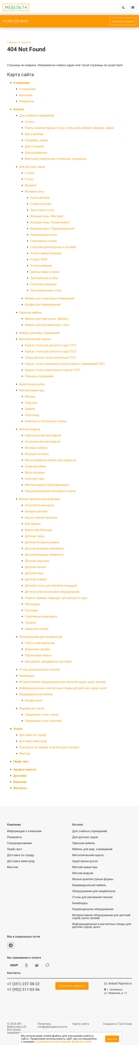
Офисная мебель (30, 312)
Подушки (31, 402)
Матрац (30, 396)
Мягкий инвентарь (32, 390)
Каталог (18, 109)
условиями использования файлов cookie (63, 1041)
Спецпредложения (19, 843)
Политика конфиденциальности (52, 1025)
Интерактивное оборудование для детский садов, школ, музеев (62, 682)
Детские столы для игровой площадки (51, 585)
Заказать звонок (72, 986)
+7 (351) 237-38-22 (15, 21)
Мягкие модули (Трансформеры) (47, 485)
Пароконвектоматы (38, 655)
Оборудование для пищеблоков (40, 637)
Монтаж (24, 753)
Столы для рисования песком (39, 669)
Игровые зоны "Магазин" (47, 216)
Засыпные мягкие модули (42, 441)
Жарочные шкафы (37, 649)
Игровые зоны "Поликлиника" (50, 222)
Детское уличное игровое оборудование (52, 591)
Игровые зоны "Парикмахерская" (52, 228)
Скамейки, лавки (36, 140)
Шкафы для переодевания (43, 304)
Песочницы (32, 604)
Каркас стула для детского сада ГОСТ (51, 345)
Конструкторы (34, 478)
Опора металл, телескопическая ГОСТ (50, 357)
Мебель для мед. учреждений (39, 333)
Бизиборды (27, 675)
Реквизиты (26, 101)
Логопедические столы (46, 290)
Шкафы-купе (33, 700)
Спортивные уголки (43, 241)
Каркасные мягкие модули (43, 435)
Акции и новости (24, 769)
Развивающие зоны (43, 234)
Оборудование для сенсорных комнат (50, 491)
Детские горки (34, 536)
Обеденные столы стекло (42, 714)
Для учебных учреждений (36, 115)
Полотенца (32, 415)
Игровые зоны (34, 191)
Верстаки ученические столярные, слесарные (55, 159)
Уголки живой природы (46, 253)
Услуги (17, 729)
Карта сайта (81, 1024)
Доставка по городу (32, 735)
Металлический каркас (35, 339)
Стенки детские (40, 204)
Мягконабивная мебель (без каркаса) (50, 460)
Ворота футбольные (38, 530)
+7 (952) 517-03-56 (23, 989)
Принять (112, 1039)
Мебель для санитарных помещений (49, 298)
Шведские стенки (36, 629)
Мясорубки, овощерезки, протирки (48, 661)
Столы (29, 179)
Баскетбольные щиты (39, 505)
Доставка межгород (33, 741)
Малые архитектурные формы (39, 499)
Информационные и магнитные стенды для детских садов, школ (63, 688)
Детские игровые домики (42, 542)
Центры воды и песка (44, 272)
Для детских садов (32, 167)
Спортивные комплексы (41, 616)
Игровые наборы (36, 448)
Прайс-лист (21, 761)
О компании (21, 83)
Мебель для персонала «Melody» (47, 318)
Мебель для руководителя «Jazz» (47, 325)
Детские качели (35, 567)
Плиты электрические (40, 643)
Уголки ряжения (41, 265)
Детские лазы (34, 573)
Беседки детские (36, 511)
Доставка (20, 775)
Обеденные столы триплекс (43, 721)
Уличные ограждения (39, 376)
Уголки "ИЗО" (39, 259)
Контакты (20, 788)
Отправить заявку (123, 21)
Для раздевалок (36, 152)
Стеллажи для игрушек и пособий (53, 247)
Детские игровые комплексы (44, 548)
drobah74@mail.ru (120, 983)
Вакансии (25, 95)
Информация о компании (24, 831)
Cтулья (29, 121)
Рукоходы (31, 610)
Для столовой (34, 146)
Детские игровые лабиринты (44, 554)
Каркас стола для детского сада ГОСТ (51, 351)
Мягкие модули (29, 429)
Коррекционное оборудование (92, 909)
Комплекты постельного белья (46, 421)
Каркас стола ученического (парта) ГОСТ (53, 370)
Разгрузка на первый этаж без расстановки (49, 747)
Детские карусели (37, 561)
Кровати (30, 185)
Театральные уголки (44, 278)
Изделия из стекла (31, 708)
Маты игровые (35, 472)
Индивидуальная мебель (36, 694)
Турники (30, 622)
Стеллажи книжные (43, 284)
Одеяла (30, 409)
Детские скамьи (36, 579)
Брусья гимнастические (41, 517)
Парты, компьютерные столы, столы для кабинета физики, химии (69, 128)
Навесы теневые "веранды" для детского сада (56, 598)
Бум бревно (33, 523)
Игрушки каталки (37, 454)
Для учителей (34, 134)
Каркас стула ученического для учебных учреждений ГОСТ (65, 364)
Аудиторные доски (32, 384)
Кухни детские (40, 197)
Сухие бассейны (35, 466)
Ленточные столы (42, 210)
